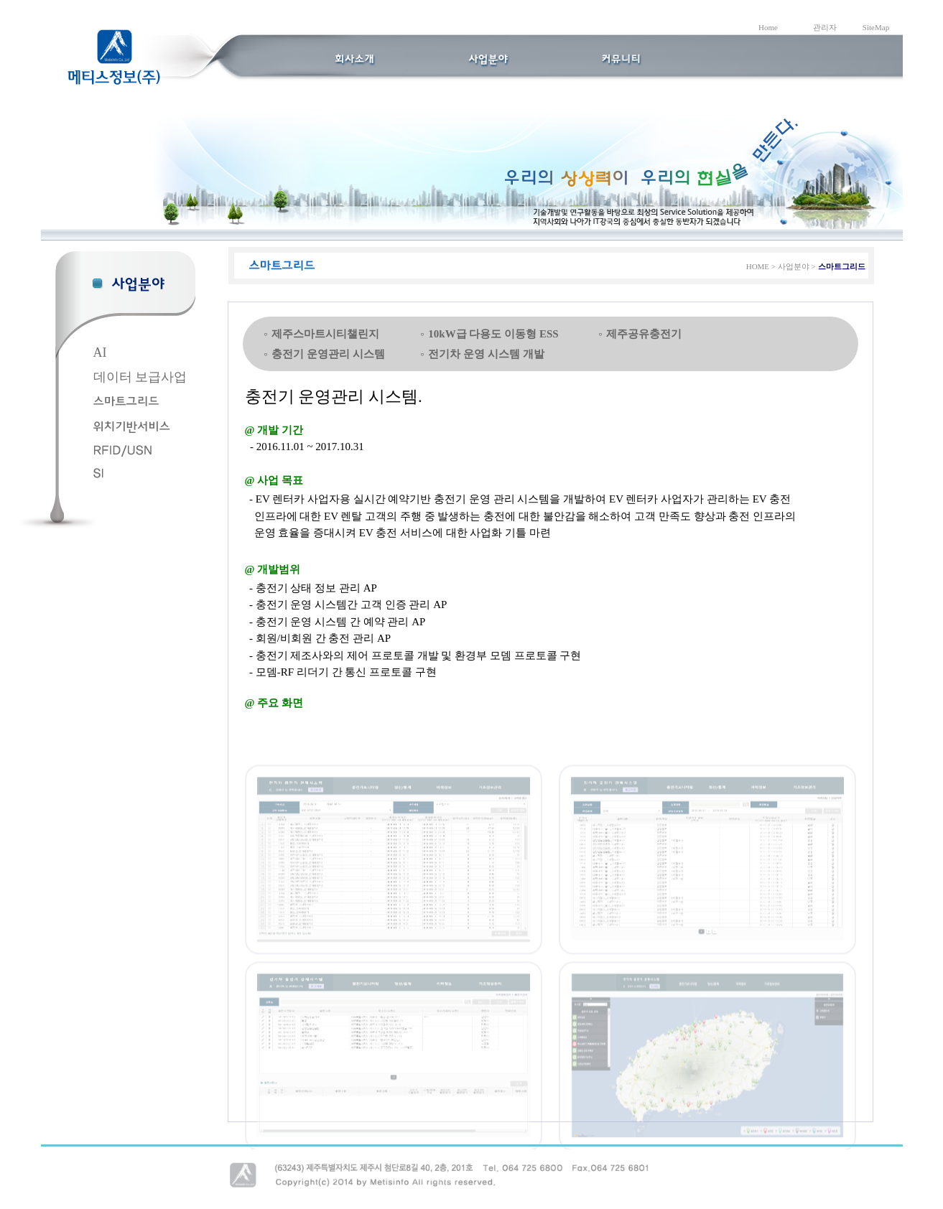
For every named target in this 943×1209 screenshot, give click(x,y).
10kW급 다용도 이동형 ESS (493, 334)
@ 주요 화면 (274, 703)
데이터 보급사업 (140, 377)
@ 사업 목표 (274, 480)
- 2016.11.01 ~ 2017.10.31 (304, 446)
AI (100, 352)
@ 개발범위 (273, 569)
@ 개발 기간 (274, 430)
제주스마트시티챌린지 (325, 334)
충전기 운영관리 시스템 (328, 354)
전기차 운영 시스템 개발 (486, 354)
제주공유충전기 (644, 334)
